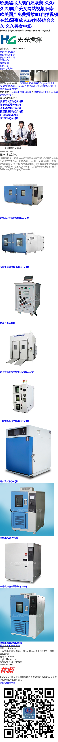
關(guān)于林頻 (7, 57)
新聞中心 (4, 60)
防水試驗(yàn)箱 (9, 118)
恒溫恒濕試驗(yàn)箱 (11, 111)
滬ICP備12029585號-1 (11, 680)
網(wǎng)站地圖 (7, 683)
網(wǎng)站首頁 (7, 51)
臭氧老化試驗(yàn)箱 (11, 101)
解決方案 (4, 66)
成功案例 (4, 63)
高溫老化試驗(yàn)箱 (21, 92)
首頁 (2, 645)
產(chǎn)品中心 (7, 54)
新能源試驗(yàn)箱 (10, 104)
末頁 (18, 645)
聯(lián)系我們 (6, 68)
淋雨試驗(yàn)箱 (9, 114)
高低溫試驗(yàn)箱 (10, 108)
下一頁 (12, 645)
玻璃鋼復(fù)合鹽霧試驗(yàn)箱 (35, 83)
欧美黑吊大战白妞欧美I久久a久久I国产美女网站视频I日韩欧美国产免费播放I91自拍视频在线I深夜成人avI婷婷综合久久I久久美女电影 (29, 14)
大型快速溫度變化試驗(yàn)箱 (38, 86)
